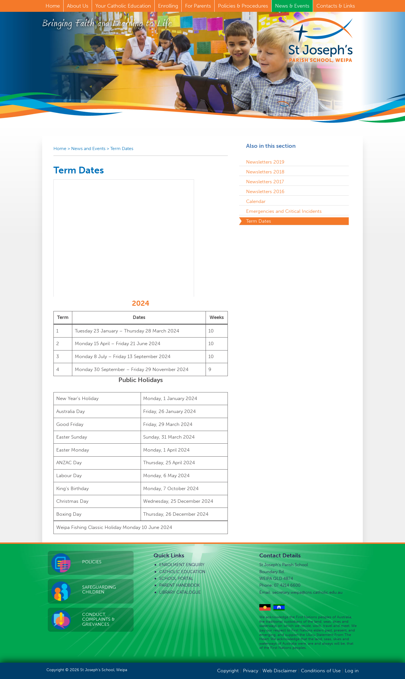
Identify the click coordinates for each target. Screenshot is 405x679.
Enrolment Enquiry (181, 564)
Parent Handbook (179, 585)
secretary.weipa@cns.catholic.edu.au (307, 592)
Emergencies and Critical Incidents (284, 211)
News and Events (88, 148)
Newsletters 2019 (265, 162)
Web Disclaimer (279, 670)
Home (59, 148)
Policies (92, 561)
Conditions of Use (321, 670)
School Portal (176, 578)
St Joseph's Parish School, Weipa (320, 40)
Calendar (256, 201)
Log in (352, 670)
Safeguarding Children (99, 589)
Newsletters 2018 (265, 172)
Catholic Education (182, 571)
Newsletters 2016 (265, 191)
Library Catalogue (180, 592)
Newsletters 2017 (265, 181)
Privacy (250, 670)
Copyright (228, 670)
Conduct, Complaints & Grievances (98, 619)
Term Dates (121, 148)
